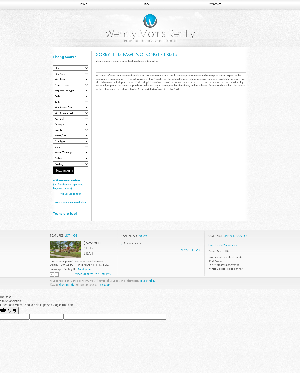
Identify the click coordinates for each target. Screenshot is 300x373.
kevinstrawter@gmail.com (222, 245)
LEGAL (148, 4)
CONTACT (215, 4)
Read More (84, 269)
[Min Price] (70, 73)
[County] (70, 129)
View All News (190, 250)
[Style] (70, 146)
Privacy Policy (147, 280)
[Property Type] (70, 84)
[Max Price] (70, 79)
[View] (70, 135)
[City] (70, 68)
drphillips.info (67, 284)
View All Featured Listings (93, 274)
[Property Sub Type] (70, 90)
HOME (83, 4)
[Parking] (70, 158)
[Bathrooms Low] (70, 101)
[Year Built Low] (70, 118)
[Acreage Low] (70, 124)
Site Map (104, 284)
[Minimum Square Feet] (70, 107)
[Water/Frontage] (70, 152)
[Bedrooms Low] (70, 96)
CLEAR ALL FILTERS (70, 194)
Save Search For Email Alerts (71, 202)
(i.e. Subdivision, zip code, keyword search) (68, 184)
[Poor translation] (13, 310)
